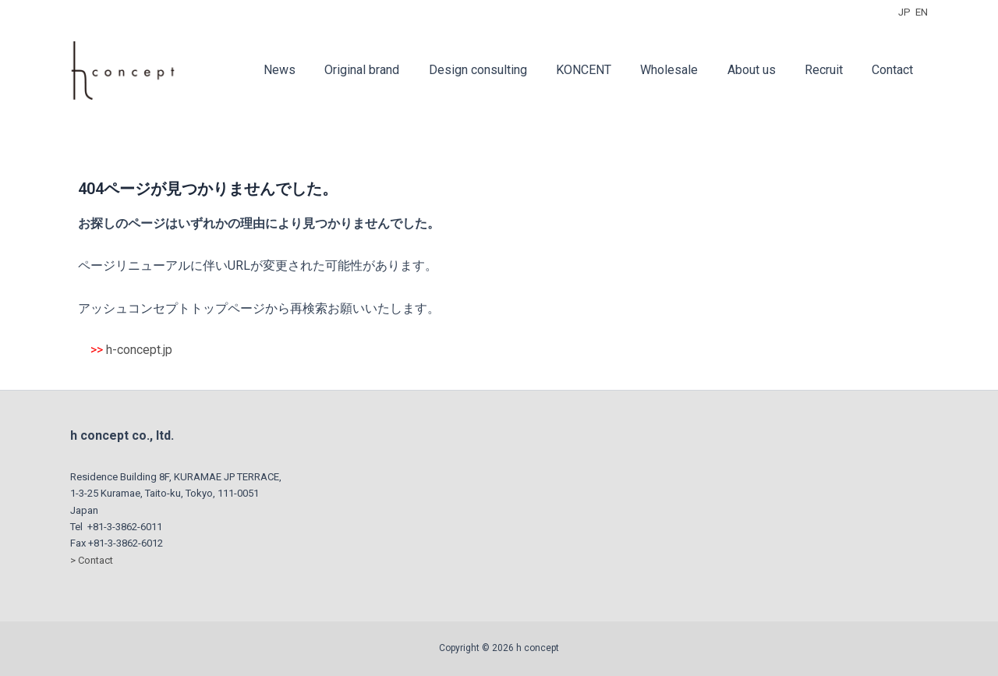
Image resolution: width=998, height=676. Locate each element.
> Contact (91, 560)
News (311, 69)
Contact (894, 69)
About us (762, 69)
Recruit (830, 69)
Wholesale (684, 69)
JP (904, 12)
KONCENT (602, 69)
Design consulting (500, 69)
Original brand (389, 69)
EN (921, 12)
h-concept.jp (139, 349)
